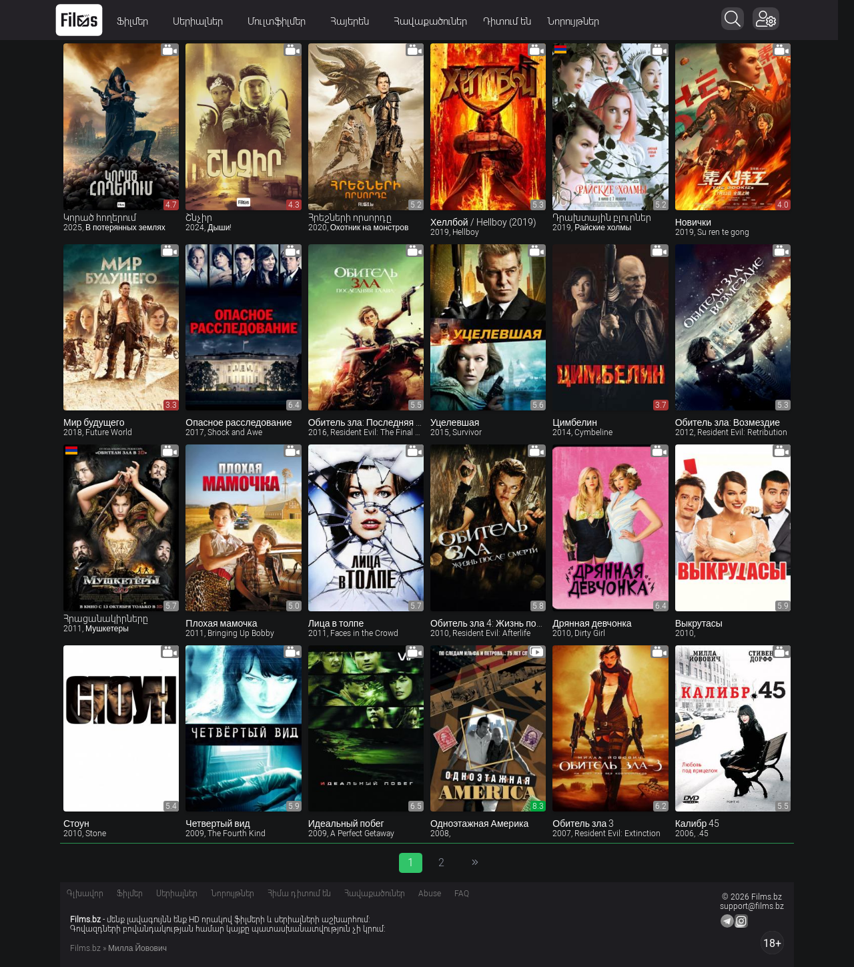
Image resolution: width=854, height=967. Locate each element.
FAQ (461, 893)
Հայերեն (362, 21)
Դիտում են (515, 21)
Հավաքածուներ (438, 21)
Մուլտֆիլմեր (289, 21)
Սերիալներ (210, 21)
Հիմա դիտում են (299, 893)
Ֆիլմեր (145, 21)
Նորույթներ (581, 21)
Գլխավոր (85, 893)
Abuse (429, 893)
